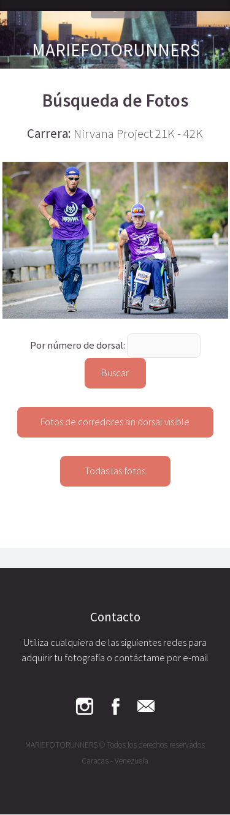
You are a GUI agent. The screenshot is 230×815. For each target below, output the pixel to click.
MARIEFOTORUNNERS (116, 50)
